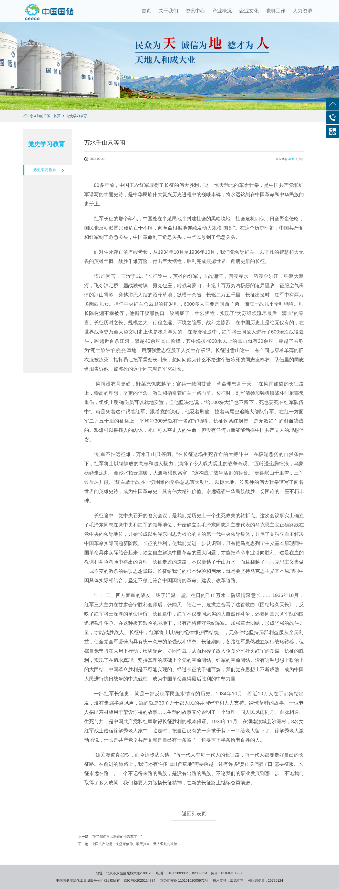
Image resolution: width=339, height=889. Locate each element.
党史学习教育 (44, 170)
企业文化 (249, 10)
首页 (146, 10)
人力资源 (302, 10)
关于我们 (168, 10)
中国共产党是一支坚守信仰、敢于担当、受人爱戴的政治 (134, 844)
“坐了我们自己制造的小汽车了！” (117, 836)
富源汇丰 (237, 880)
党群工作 (276, 10)
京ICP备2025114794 (139, 880)
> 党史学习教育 (74, 116)
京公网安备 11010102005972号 (184, 880)
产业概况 (222, 10)
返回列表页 (194, 813)
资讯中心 (195, 10)
